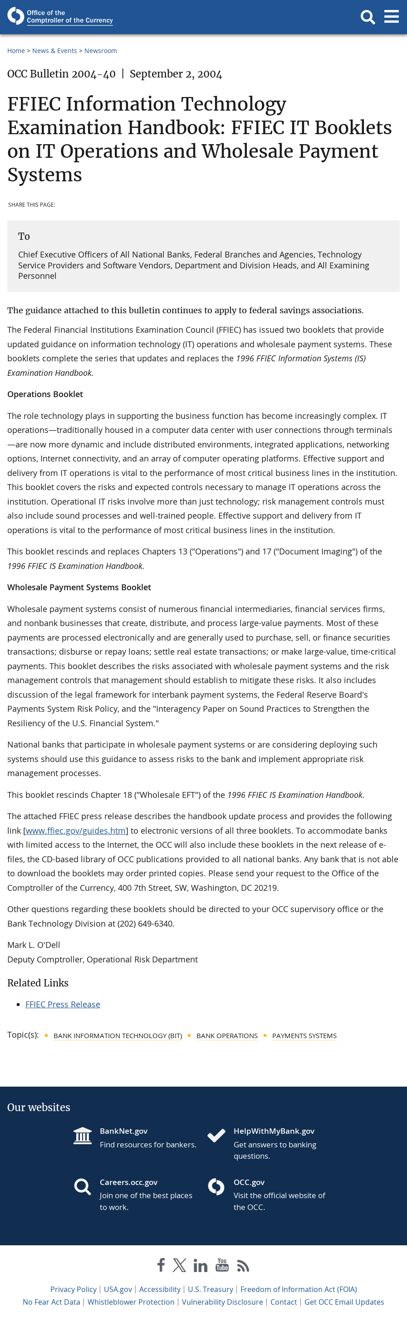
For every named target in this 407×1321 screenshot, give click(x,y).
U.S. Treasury (210, 1289)
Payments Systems (304, 1035)
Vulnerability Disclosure (222, 1302)
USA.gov (118, 1289)
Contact (283, 1302)
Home (16, 50)
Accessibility (160, 1289)
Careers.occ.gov (128, 1182)
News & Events (54, 50)
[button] (368, 17)
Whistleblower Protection (131, 1302)
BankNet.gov (123, 1131)
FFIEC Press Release (62, 1004)
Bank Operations (227, 1035)
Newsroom (100, 50)
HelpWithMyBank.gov (274, 1131)
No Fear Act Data (51, 1302)
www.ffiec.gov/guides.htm (76, 830)
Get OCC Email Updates (344, 1302)
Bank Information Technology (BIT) (118, 1035)
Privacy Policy (73, 1289)
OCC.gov (249, 1182)
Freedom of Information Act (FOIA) (298, 1289)
